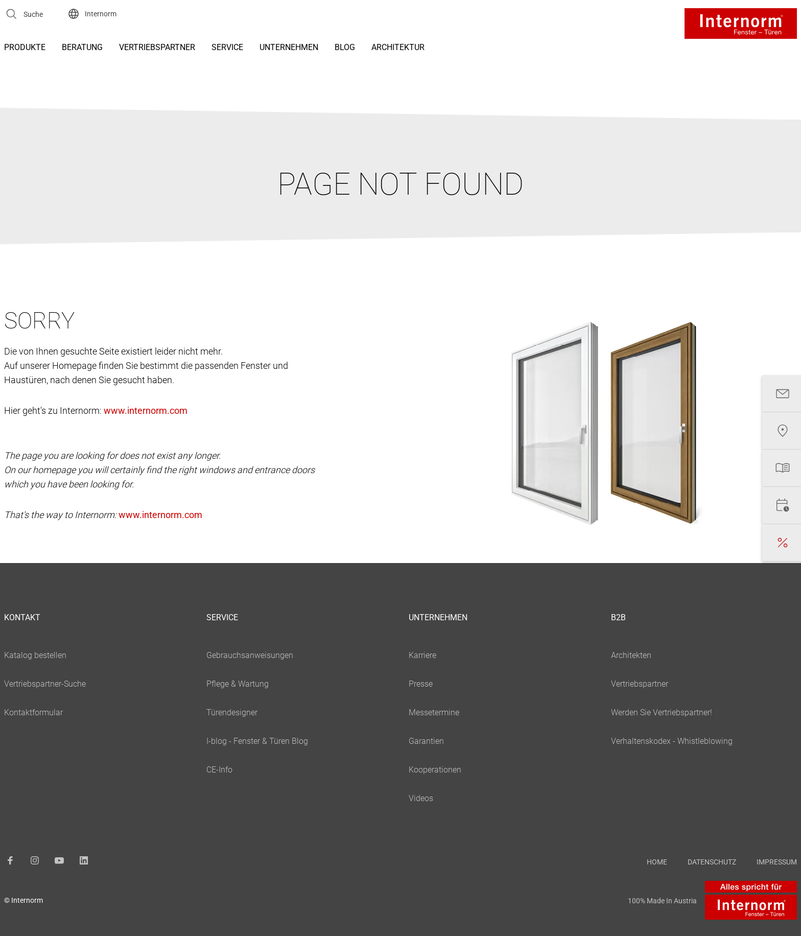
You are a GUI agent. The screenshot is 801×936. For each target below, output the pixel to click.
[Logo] (741, 23)
